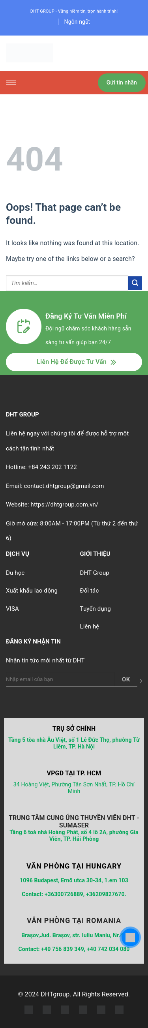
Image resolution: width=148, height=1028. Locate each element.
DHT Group (94, 572)
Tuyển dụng (95, 608)
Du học (15, 572)
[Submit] (135, 283)
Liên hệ (89, 626)
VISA (12, 608)
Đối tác (89, 590)
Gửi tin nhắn (122, 82)
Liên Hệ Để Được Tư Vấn (72, 362)
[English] (93, 21)
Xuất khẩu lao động (32, 590)
